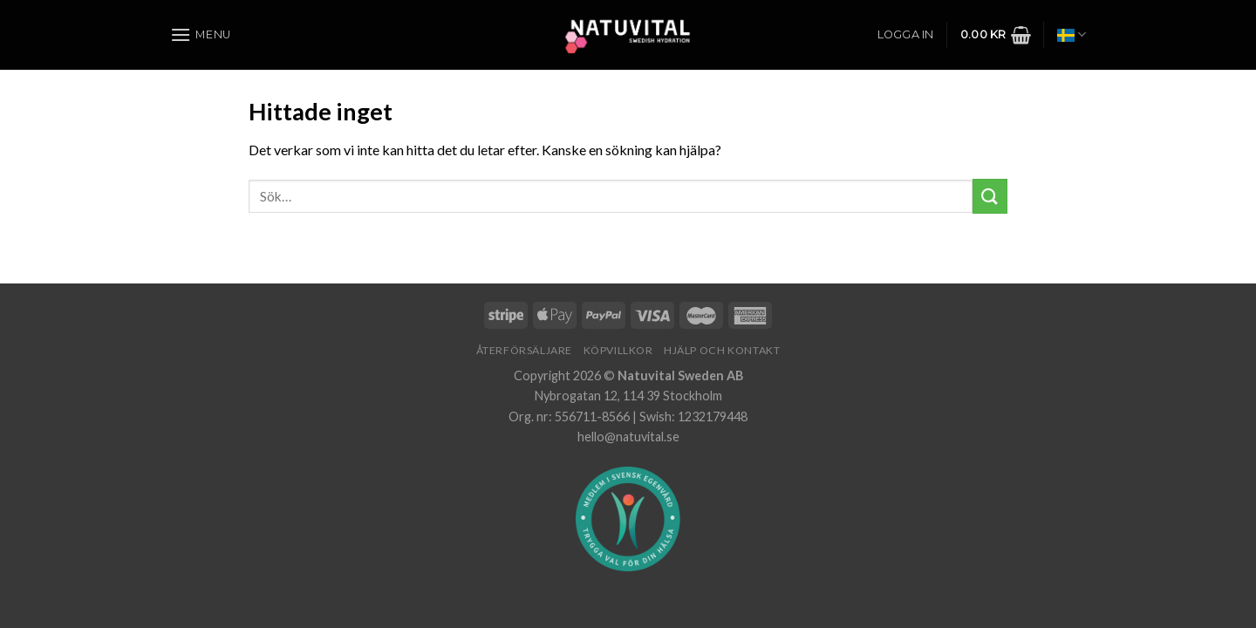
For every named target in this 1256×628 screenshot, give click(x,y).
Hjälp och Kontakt (722, 350)
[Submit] (990, 196)
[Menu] (200, 34)
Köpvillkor (618, 350)
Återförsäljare (524, 350)
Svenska (1071, 34)
